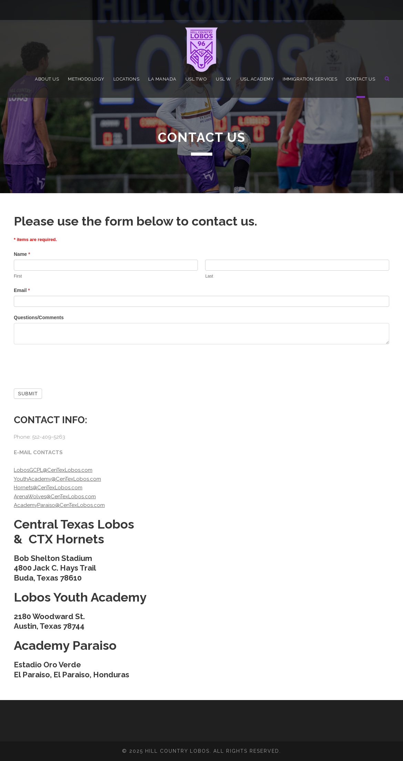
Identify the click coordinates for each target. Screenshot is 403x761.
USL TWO (196, 79)
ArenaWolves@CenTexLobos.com (55, 496)
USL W (223, 79)
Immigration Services (310, 79)
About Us (47, 79)
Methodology (86, 79)
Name (22, 254)
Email (22, 290)
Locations (126, 79)
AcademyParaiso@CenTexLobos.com (59, 505)
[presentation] (66, 364)
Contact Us (360, 79)
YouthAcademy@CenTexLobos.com (57, 479)
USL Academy (257, 79)
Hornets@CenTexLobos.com (48, 487)
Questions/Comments (39, 317)
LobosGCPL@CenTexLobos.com (53, 470)
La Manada (162, 79)
